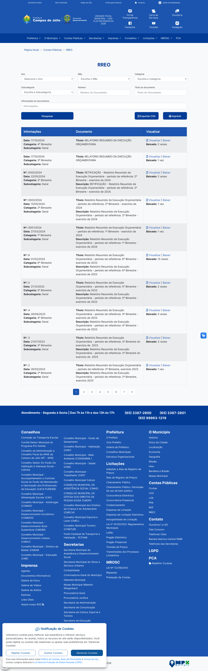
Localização (155, 447)
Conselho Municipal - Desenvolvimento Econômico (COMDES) (37, 514)
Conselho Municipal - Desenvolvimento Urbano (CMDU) (35, 538)
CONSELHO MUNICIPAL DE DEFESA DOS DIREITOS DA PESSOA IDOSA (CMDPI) (79, 497)
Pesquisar (47, 116)
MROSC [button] (165, 38)
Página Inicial (31, 49)
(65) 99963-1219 (152, 418)
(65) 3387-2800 (138, 413)
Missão (153, 461)
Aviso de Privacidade (71, 659)
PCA (178, 38)
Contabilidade (72, 570)
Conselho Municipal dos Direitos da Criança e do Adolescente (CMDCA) (82, 509)
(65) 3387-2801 (173, 413)
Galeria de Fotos (30, 580)
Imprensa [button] (113, 38)
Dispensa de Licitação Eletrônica (124, 514)
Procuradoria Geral (74, 593)
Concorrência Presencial (120, 500)
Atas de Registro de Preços (121, 477)
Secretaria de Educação (77, 620)
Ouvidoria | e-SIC (158, 524)
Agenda (25, 570)
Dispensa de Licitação (118, 509)
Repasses (111, 572)
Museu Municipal (158, 475)
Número (82, 87)
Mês (80, 74)
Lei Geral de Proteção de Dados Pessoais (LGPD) (58, 662)
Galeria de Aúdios (31, 590)
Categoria (139, 74)
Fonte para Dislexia (113, 2)
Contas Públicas (52, 49)
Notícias (25, 594)
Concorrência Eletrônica (120, 495)
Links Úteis (27, 599)
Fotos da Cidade (158, 442)
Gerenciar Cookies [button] (86, 652)
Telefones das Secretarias (163, 543)
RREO (69, 49)
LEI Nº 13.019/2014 (117, 567)
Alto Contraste (61, 2)
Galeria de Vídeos (31, 585)
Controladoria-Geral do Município (83, 575)
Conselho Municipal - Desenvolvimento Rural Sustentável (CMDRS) (34, 526)
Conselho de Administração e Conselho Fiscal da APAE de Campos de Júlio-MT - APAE (38, 454)
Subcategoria (27, 87)
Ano (23, 74)
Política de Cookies (50, 659)
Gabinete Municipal (74, 579)
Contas (153, 488)
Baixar (166, 140)
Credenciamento (115, 505)
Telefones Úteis (157, 534)
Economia (154, 451)
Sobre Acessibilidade (169, 2)
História (153, 437)
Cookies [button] (140, 2)
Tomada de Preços (117, 546)
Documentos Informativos (35, 575)
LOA (151, 497)
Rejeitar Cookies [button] (20, 652)
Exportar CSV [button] (147, 116)
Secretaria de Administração (80, 602)
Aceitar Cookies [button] (53, 652)
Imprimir (175, 116)
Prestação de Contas (118, 577)
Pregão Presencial (116, 542)
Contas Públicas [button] (73, 38)
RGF (151, 507)
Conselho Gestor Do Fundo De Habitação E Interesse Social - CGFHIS (38, 466)
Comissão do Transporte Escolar (39, 437)
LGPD (153, 551)
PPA (151, 502)
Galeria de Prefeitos (117, 447)
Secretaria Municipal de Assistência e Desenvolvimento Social (81, 553)
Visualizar (153, 140)
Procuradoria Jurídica (76, 597)
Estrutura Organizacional (120, 456)
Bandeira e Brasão (159, 471)
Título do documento (145, 87)
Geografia (154, 456)
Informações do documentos (35, 101)
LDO (151, 493)
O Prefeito (112, 437)
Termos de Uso (91, 659)
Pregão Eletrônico (116, 537)
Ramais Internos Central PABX (165, 539)
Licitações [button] (149, 38)
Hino (151, 466)
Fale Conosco (156, 529)
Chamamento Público (118, 482)
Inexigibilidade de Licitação (121, 519)
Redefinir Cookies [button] (160, 563)
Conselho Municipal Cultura (79, 480)
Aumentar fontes (35, 2)
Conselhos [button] (131, 38)
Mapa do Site (86, 2)
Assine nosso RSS (32, 604)
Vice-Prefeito (113, 442)
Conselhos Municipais (118, 451)
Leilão (109, 532)
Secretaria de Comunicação (79, 607)
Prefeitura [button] (33, 38)
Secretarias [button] (95, 38)
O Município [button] (51, 38)
